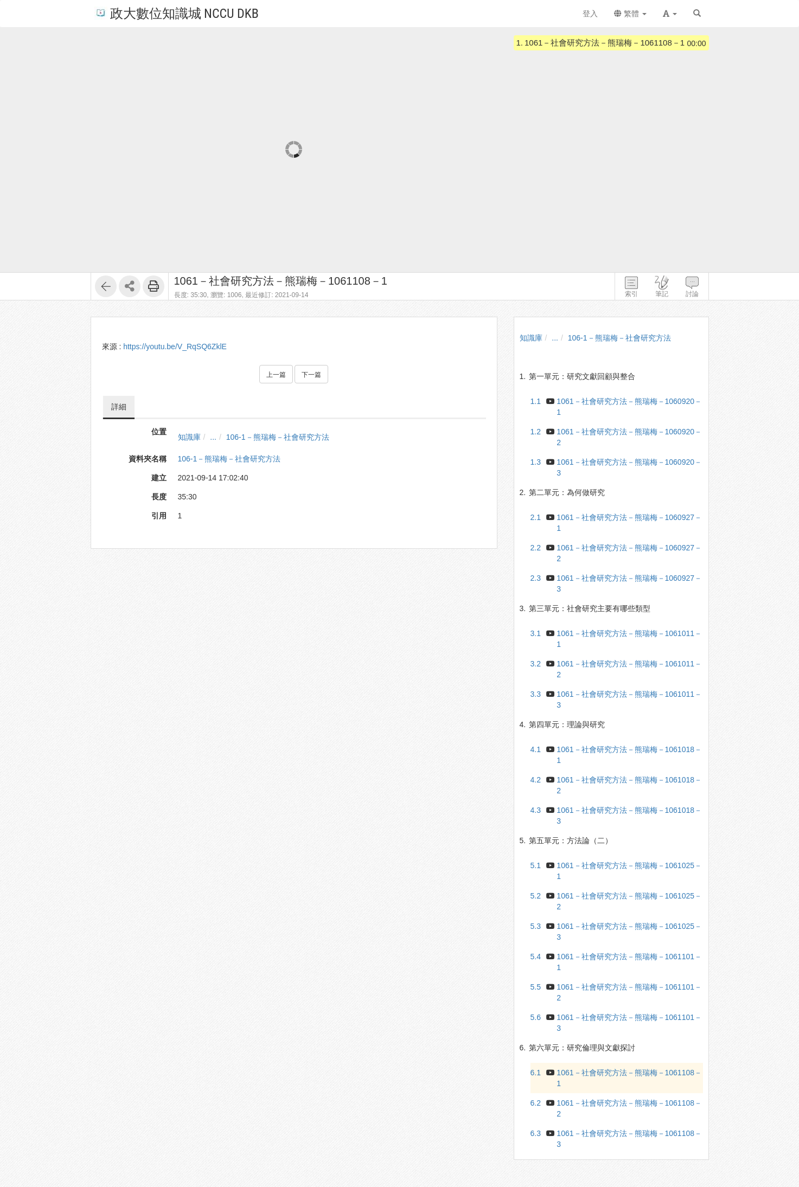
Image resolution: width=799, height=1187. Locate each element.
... (213, 437)
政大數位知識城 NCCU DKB (176, 13)
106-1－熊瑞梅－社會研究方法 (277, 437)
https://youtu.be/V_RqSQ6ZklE (175, 346)
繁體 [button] (630, 13)
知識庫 (189, 437)
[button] (670, 13)
